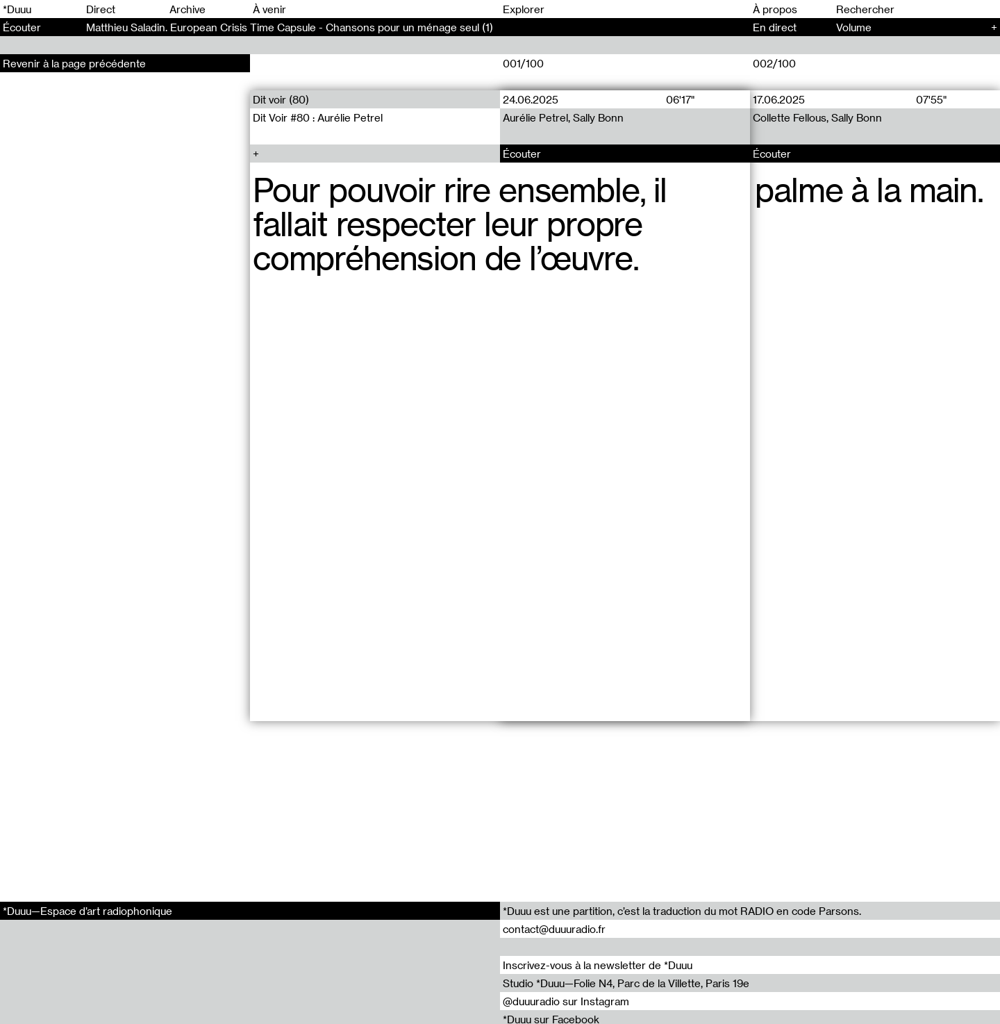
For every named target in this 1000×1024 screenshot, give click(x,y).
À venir (269, 9)
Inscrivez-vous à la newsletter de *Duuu (597, 965)
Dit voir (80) (281, 99)
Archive (187, 9)
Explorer (523, 9)
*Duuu (17, 9)
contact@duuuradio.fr (554, 929)
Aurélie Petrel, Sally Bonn (563, 117)
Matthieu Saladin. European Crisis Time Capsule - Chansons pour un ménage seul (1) (289, 27)
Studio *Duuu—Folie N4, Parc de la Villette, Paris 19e (626, 983)
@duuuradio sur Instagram (566, 1001)
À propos (775, 9)
